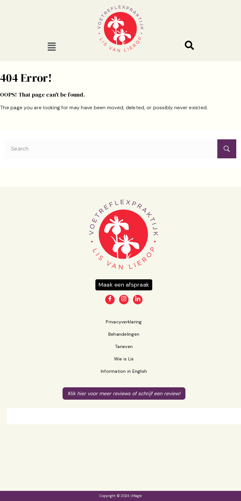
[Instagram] (124, 299)
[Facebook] (110, 299)
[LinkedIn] (137, 299)
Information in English (124, 371)
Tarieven (124, 346)
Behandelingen (123, 334)
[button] (52, 46)
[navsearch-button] (189, 46)
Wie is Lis (124, 359)
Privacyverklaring (124, 322)
